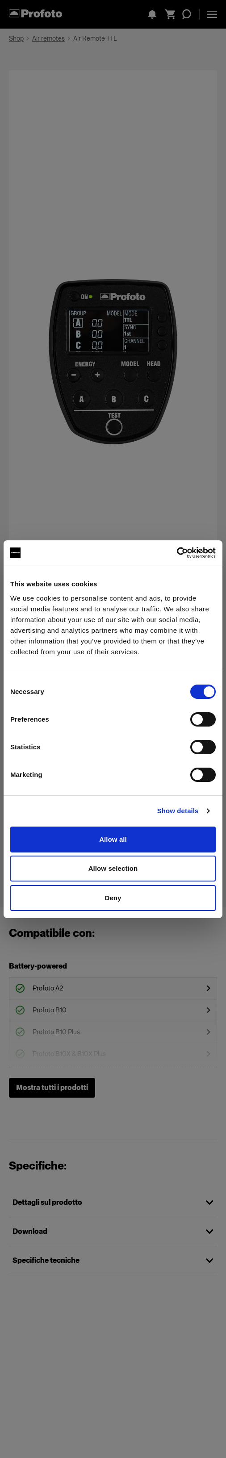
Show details (178, 811)
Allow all (113, 839)
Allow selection (113, 868)
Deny (113, 898)
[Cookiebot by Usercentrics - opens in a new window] (177, 553)
